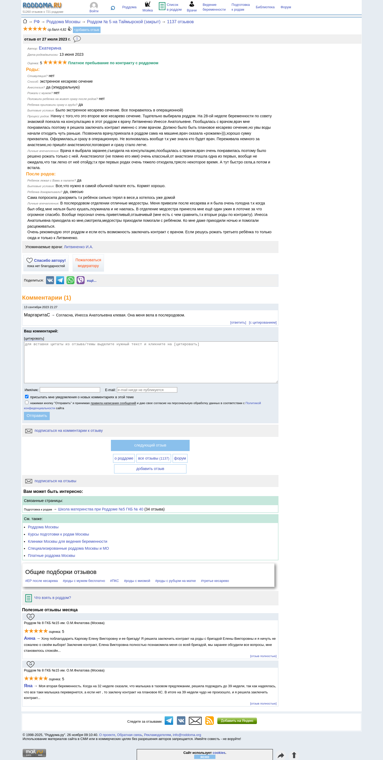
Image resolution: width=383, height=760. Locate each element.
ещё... (92, 281)
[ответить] (238, 322)
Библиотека (265, 7)
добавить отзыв (150, 469)
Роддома (129, 7)
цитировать (34, 338)
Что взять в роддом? (48, 598)
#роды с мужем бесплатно (84, 581)
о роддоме (124, 458)
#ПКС (114, 581)
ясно (205, 757)
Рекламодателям (157, 735)
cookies (219, 753)
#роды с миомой (137, 581)
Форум (286, 7)
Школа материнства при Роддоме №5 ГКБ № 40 (100, 509)
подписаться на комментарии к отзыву (64, 430)
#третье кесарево (215, 581)
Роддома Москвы (43, 527)
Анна (29, 638)
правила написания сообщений (113, 403)
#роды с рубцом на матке (175, 581)
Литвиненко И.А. (78, 247)
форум (180, 458)
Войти (94, 11)
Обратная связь (129, 735)
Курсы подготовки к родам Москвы (58, 534)
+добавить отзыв (86, 30)
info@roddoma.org (187, 735)
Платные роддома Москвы (51, 555)
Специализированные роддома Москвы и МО (68, 548)
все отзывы (153, 458)
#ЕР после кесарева (41, 581)
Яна (29, 685)
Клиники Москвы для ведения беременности (67, 541)
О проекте (107, 735)
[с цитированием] (263, 322)
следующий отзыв (150, 445)
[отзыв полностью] (263, 656)
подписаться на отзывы (50, 481)
